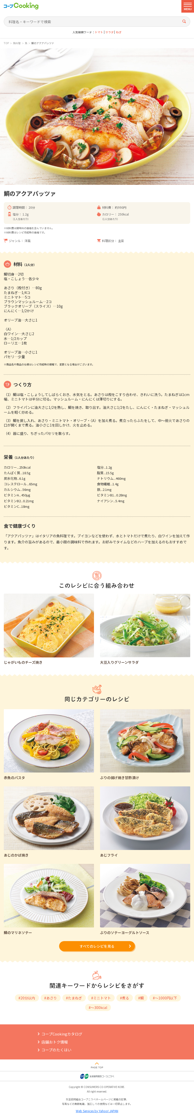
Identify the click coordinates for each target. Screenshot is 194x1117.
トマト (99, 32)
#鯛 (141, 997)
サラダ (109, 32)
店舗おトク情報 (54, 1042)
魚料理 (16, 43)
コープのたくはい (56, 1049)
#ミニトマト (101, 997)
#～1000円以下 (165, 997)
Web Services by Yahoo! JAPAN (97, 1111)
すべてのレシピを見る (97, 946)
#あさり (50, 997)
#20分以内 (26, 997)
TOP (6, 43)
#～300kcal (98, 1007)
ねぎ (119, 32)
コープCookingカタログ (61, 1033)
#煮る (124, 997)
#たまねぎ (74, 997)
